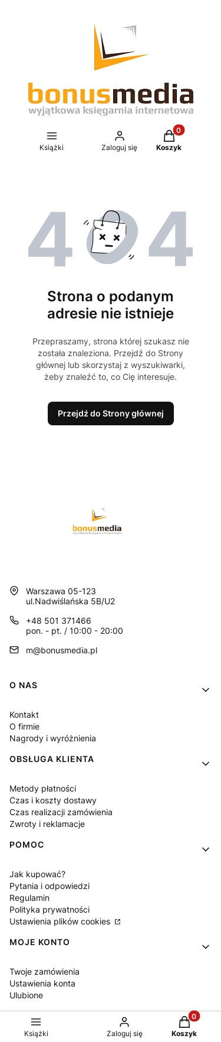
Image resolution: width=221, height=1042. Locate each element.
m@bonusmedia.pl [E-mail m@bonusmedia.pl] (61, 650)
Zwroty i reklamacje (47, 824)
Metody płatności (42, 788)
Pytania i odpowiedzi (49, 886)
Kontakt (24, 714)
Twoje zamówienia (44, 971)
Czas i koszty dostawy (53, 800)
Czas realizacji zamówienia (61, 812)
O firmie (24, 726)
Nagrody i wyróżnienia (52, 738)
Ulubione (26, 995)
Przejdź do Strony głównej (111, 413)
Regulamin (29, 898)
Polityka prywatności (49, 909)
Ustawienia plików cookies (61, 921)
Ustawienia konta (42, 983)
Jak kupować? (37, 874)
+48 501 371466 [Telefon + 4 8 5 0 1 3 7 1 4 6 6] (58, 621)
